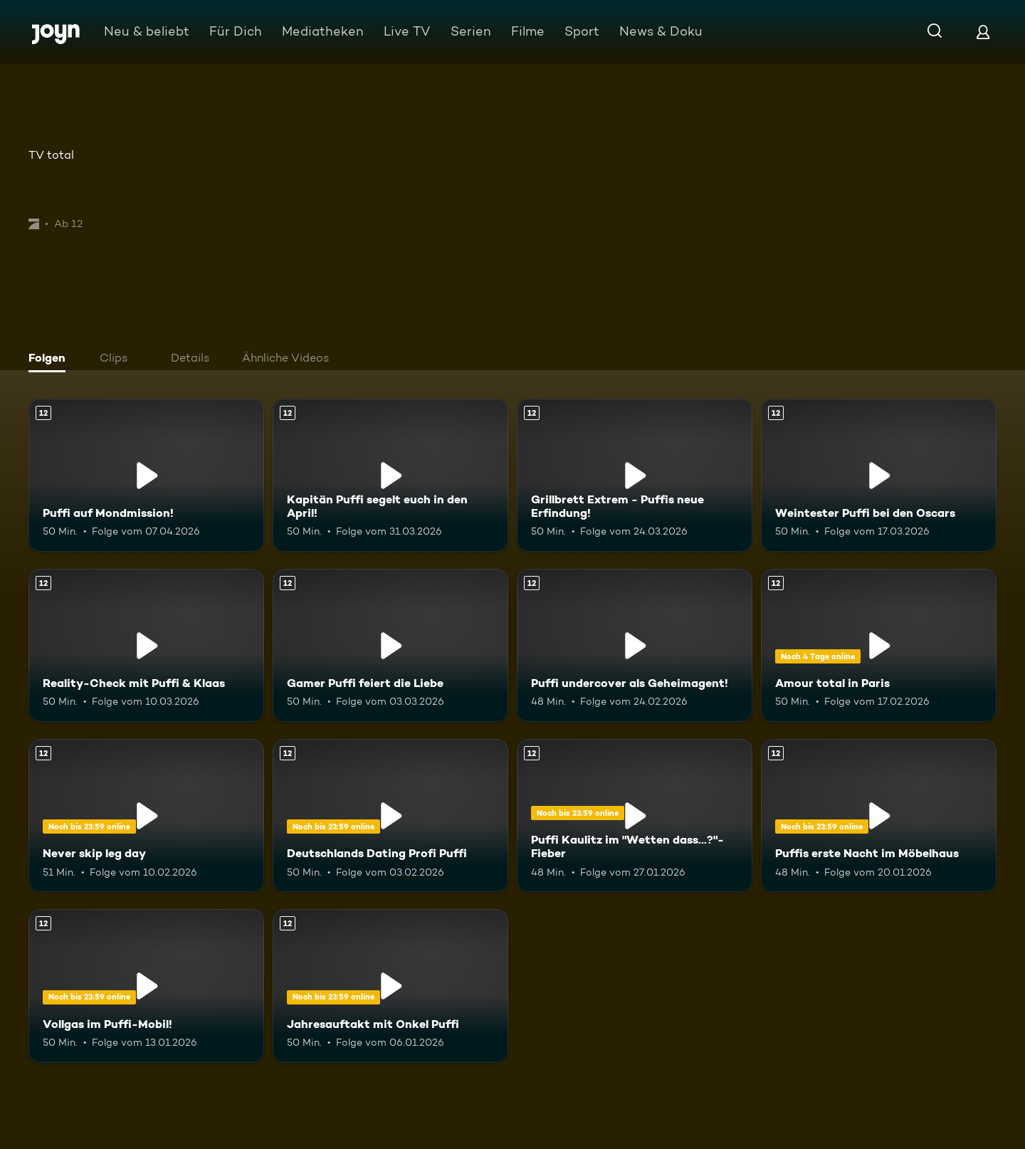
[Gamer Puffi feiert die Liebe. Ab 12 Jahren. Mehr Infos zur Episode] (390, 645)
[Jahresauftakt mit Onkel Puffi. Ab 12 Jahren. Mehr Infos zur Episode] (390, 985)
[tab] (50, 359)
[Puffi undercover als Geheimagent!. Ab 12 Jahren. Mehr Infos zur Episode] (634, 645)
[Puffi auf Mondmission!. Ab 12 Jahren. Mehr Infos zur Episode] (146, 475)
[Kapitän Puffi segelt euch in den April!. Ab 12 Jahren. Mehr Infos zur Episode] (390, 475)
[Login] (983, 31)
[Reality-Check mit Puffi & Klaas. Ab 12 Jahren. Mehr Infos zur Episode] (146, 645)
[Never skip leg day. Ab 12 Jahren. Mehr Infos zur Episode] (146, 815)
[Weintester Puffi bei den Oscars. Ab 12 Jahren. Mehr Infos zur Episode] (879, 475)
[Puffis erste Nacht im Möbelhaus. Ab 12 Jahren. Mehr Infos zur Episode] (879, 815)
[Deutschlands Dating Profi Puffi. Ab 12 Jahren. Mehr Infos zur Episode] (390, 815)
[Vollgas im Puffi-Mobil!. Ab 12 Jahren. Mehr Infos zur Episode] (146, 985)
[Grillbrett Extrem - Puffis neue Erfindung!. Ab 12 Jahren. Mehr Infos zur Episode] (634, 475)
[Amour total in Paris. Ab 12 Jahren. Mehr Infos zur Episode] (879, 645)
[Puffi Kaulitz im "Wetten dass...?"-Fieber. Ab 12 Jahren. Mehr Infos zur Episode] (634, 815)
